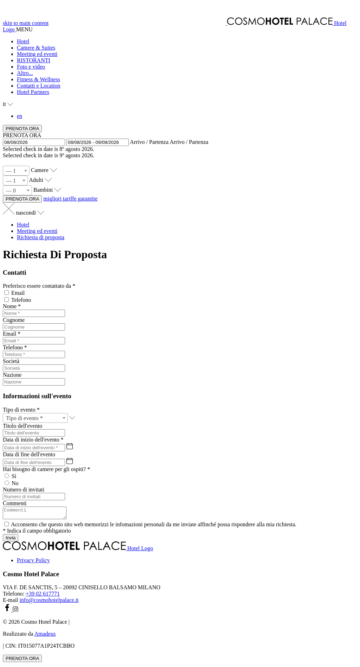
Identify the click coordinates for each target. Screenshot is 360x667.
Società (11, 361)
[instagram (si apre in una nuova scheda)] (15, 612)
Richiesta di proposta (40, 237)
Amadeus (45, 636)
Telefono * (15, 347)
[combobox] (16, 171)
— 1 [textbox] (11, 171)
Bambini (43, 190)
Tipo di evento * (21, 410)
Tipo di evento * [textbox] (24, 418)
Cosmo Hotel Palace (31, 576)
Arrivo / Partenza (149, 142)
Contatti (14, 272)
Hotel (23, 225)
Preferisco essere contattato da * (39, 286)
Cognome (14, 320)
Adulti (36, 180)
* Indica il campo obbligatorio (37, 533)
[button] (187, 73)
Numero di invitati (23, 490)
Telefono (21, 300)
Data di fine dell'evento (29, 454)
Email (18, 293)
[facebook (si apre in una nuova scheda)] (8, 612)
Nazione (12, 375)
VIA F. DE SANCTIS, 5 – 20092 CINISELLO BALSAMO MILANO (81, 589)
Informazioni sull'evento (37, 396)
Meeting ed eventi (37, 231)
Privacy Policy (33, 562)
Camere (40, 170)
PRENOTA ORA (22, 135)
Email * (11, 334)
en (19, 116)
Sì (14, 476)
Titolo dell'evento (22, 426)
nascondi (30, 213)
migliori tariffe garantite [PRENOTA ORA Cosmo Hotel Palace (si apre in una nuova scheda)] (70, 199)
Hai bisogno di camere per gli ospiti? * (46, 469)
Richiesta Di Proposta (55, 254)
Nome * (12, 306)
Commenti (15, 503)
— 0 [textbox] (11, 190)
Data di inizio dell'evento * (33, 440)
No (15, 483)
